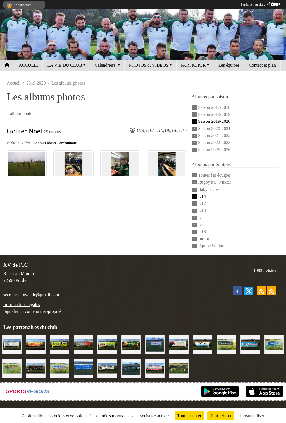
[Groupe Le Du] (274, 344)
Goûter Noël (24, 131)
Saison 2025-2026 (214, 149)
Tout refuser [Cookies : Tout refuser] (221, 415)
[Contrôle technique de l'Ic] (107, 368)
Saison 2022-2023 (214, 142)
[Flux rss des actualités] (261, 290)
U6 (201, 224)
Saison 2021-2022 (214, 135)
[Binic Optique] (12, 344)
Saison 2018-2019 (214, 114)
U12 (202, 203)
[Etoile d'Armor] (226, 344)
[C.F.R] (250, 344)
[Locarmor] (12, 368)
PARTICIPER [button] (193, 65)
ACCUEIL (28, 65)
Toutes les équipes (214, 175)
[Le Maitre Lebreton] (178, 344)
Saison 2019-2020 (214, 121)
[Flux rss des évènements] (271, 290)
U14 (202, 196)
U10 (202, 210)
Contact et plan (262, 65)
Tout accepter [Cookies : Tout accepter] (189, 415)
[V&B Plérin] (131, 344)
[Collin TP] (59, 344)
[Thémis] (83, 344)
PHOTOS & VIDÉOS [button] (148, 65)
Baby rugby (208, 189)
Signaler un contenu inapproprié (32, 311)
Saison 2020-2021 (214, 128)
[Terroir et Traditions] (35, 368)
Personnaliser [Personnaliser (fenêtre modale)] (252, 415)
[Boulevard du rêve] (178, 368)
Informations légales (21, 304)
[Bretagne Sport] (131, 368)
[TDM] (107, 344)
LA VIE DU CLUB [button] (64, 65)
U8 (201, 217)
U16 (202, 231)
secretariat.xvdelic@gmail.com (31, 294)
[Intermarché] (155, 344)
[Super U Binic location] (59, 368)
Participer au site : (260, 4)
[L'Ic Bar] (202, 344)
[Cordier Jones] (155, 368)
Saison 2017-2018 (214, 107)
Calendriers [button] (105, 65)
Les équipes (229, 65)
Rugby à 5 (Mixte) (214, 182)
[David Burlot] (35, 344)
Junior (203, 238)
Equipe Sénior (210, 246)
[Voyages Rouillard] (83, 368)
